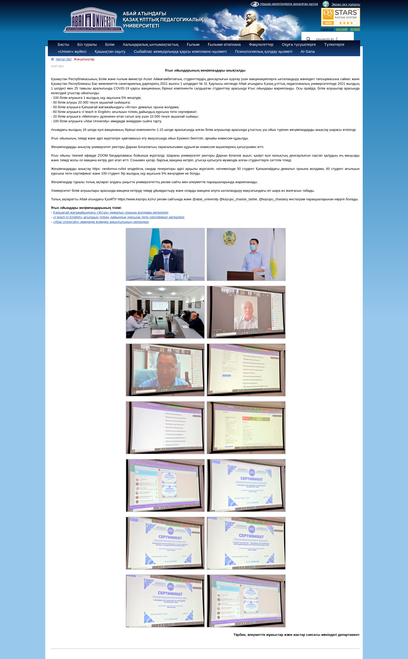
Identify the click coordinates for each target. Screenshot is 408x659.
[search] (326, 39)
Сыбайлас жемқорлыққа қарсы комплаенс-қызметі (180, 51)
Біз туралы (87, 44)
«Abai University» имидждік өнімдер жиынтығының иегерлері (101, 222)
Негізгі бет (64, 59)
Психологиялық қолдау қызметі (263, 51)
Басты (63, 44)
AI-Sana (308, 51)
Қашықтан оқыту (110, 51)
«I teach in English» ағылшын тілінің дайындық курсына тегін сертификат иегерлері (118, 217)
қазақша (327, 29)
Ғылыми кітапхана (224, 44)
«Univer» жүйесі (72, 51)
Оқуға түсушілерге (299, 44)
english (355, 29)
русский (341, 29)
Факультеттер (261, 44)
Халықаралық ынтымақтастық (150, 44)
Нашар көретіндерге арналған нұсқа (284, 4)
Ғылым (193, 44)
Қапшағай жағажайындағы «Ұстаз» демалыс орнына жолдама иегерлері (110, 212)
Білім (109, 44)
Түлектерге (334, 44)
